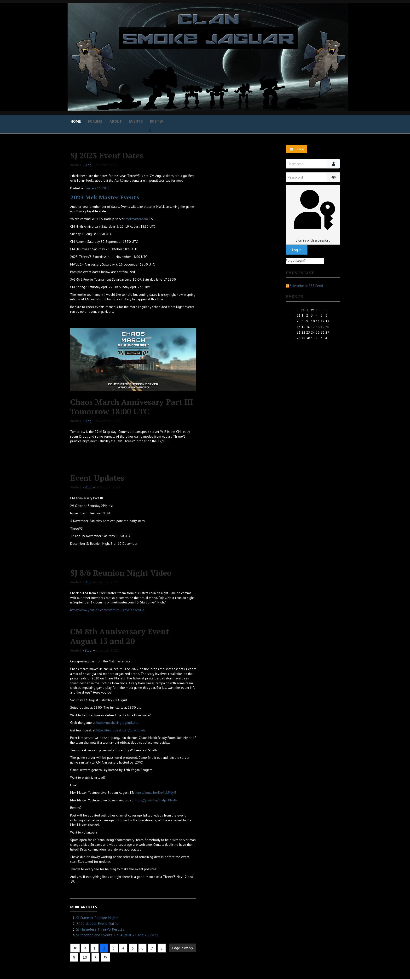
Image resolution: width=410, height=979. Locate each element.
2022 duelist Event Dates (97, 923)
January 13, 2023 (98, 188)
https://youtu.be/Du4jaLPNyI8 (156, 792)
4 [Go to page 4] (123, 948)
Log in (296, 249)
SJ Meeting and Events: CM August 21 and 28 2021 (117, 935)
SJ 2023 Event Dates (106, 156)
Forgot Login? (296, 260)
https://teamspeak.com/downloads (120, 730)
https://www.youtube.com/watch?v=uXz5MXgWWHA (107, 610)
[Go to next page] (95, 957)
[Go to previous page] (85, 948)
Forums (95, 121)
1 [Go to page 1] (94, 948)
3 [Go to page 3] (114, 948)
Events (136, 121)
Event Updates (97, 478)
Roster (156, 121)
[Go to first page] (75, 948)
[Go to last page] (105, 957)
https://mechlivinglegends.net (117, 722)
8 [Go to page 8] (162, 948)
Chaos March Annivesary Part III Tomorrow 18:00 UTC (131, 407)
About (116, 121)
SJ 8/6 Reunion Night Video (121, 573)
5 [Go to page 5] (133, 948)
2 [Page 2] (104, 948)
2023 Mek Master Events (104, 197)
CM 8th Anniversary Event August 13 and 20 (119, 636)
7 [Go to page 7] (152, 948)
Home (76, 121)
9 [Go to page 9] (74, 957)
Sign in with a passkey (313, 215)
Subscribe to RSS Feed (304, 286)
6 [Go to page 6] (142, 948)
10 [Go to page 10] (85, 957)
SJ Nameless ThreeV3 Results (100, 929)
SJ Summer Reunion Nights (97, 917)
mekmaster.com (137, 219)
